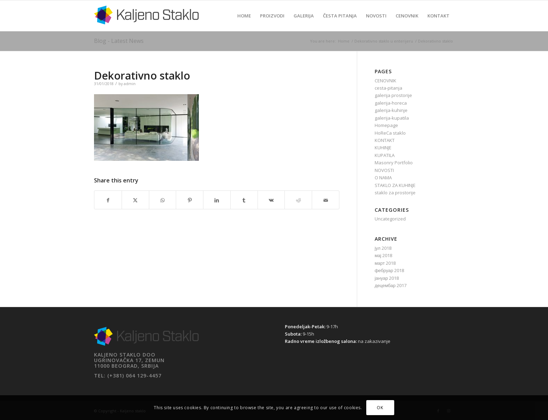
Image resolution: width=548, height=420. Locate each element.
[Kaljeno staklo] (146, 21)
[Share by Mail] (325, 200)
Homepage (386, 125)
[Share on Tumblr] (244, 200)
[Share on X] (135, 200)
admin (130, 83)
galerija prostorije (393, 95)
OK (380, 408)
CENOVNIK (385, 80)
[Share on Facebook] (108, 200)
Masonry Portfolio (394, 162)
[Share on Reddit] (298, 200)
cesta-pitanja (388, 88)
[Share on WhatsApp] (162, 200)
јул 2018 (383, 248)
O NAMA (383, 177)
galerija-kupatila (392, 118)
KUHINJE (383, 147)
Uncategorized (390, 219)
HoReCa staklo (390, 133)
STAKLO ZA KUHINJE (395, 185)
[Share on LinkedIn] (216, 200)
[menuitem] (244, 15)
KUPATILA (385, 155)
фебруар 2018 (389, 270)
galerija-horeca (391, 103)
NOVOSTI (384, 170)
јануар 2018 (387, 278)
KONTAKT (385, 140)
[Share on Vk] (271, 200)
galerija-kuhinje (391, 110)
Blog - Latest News (119, 41)
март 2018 (385, 263)
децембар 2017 (390, 285)
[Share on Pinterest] (189, 200)
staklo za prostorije (395, 192)
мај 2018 (383, 255)
